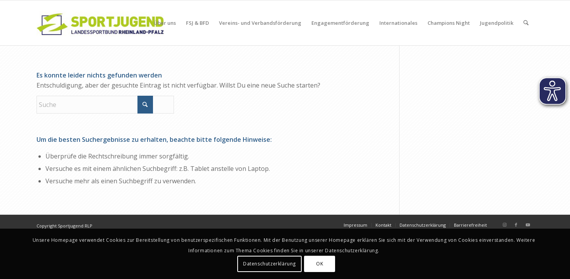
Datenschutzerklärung (269, 263)
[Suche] (526, 22)
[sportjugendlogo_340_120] (100, 22)
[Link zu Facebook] (516, 225)
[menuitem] (165, 22)
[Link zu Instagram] (504, 225)
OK (319, 263)
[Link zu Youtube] (528, 225)
